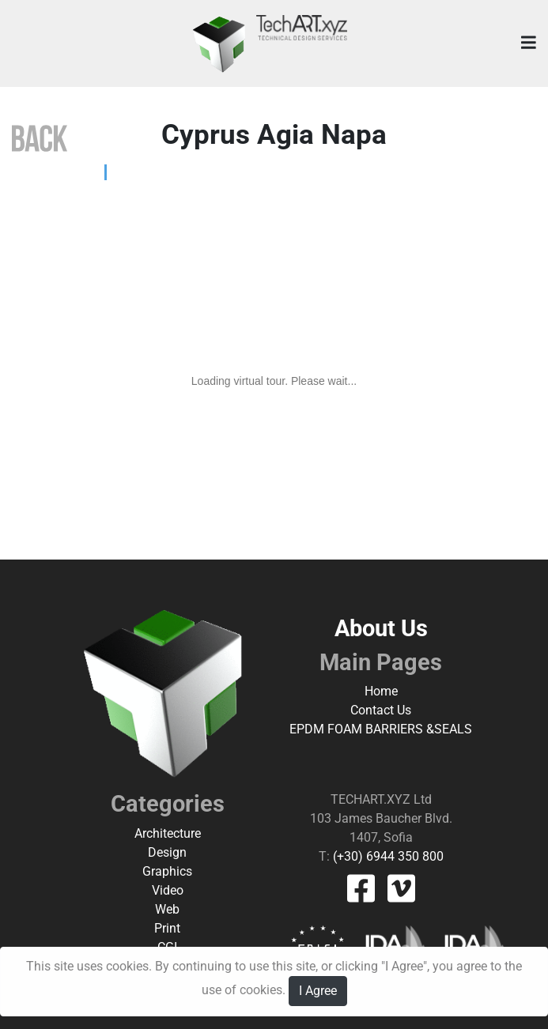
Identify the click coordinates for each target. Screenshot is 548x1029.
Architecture (167, 833)
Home (381, 691)
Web (167, 909)
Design (167, 852)
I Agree (318, 990)
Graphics (167, 871)
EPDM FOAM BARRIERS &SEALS (380, 729)
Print (167, 928)
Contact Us (380, 710)
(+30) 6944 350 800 (387, 856)
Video (167, 890)
